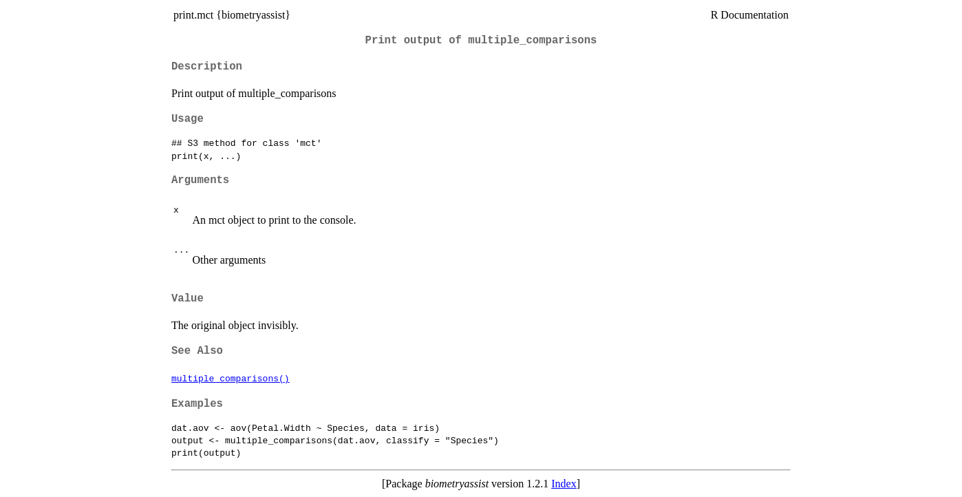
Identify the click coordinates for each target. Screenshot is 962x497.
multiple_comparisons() (230, 378)
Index (563, 483)
